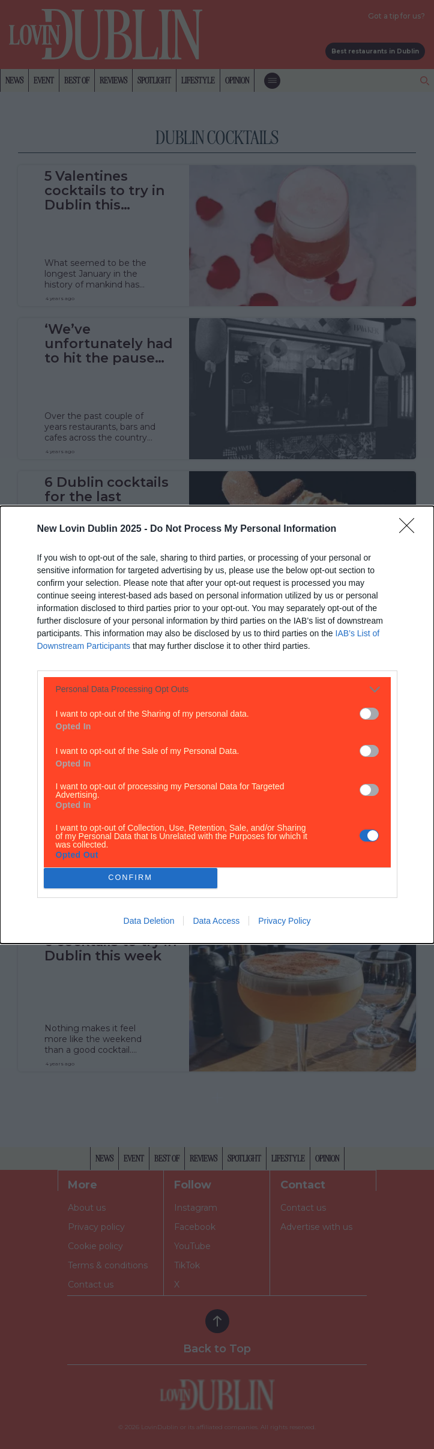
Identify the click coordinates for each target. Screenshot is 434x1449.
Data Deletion (149, 921)
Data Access (216, 921)
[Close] (410, 529)
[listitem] (217, 689)
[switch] (369, 714)
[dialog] (217, 725)
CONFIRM (130, 877)
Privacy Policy (284, 921)
